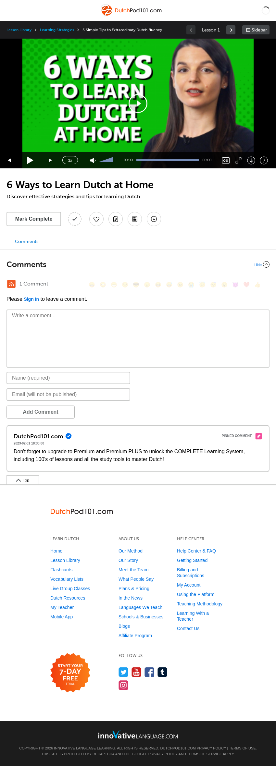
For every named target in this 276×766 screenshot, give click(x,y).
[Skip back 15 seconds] (10, 160)
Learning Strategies (57, 30)
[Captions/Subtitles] (226, 160)
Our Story (128, 560)
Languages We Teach (140, 607)
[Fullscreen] (238, 160)
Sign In (31, 299)
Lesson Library (18, 30)
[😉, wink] (180, 284)
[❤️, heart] (246, 284)
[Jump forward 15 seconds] (51, 160)
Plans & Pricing (134, 588)
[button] (265, 10)
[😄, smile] (91, 284)
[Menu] (10, 10)
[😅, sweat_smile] (169, 284)
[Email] (68, 394)
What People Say (136, 579)
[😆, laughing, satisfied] (158, 284)
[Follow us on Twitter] (124, 672)
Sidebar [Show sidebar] (259, 30)
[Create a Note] (115, 219)
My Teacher (62, 607)
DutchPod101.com (177, 748)
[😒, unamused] (125, 284)
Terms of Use (242, 748)
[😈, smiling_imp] (235, 284)
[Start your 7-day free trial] (70, 673)
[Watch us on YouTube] (137, 672)
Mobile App (61, 616)
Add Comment (40, 412)
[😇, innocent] (202, 284)
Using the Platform (195, 594)
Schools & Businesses (141, 616)
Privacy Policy (211, 748)
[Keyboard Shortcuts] (264, 160)
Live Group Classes (70, 588)
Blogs (124, 626)
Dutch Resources (67, 598)
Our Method (131, 550)
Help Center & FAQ (196, 550)
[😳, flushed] (102, 284)
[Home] (132, 15)
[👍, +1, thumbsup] (257, 284)
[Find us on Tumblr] (162, 672)
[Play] (30, 160)
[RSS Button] (11, 284)
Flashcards (61, 569)
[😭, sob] (191, 284)
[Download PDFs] (135, 219)
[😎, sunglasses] (136, 284)
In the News (131, 598)
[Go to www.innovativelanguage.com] (138, 734)
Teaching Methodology (199, 603)
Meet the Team (133, 569)
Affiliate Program (135, 635)
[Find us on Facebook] (149, 672)
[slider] (106, 160)
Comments (26, 241)
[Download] (251, 160)
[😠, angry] (147, 284)
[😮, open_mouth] (224, 284)
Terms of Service (204, 754)
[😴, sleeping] (213, 284)
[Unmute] (93, 160)
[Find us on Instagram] (124, 685)
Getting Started (192, 560)
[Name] (68, 378)
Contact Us (188, 628)
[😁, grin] (113, 284)
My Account (188, 585)
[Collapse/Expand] (138, 264)
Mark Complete (34, 219)
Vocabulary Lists (66, 579)
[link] (230, 29)
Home (56, 550)
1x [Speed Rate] (70, 160)
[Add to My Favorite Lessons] (96, 219)
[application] (138, 103)
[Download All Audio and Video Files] (154, 219)
